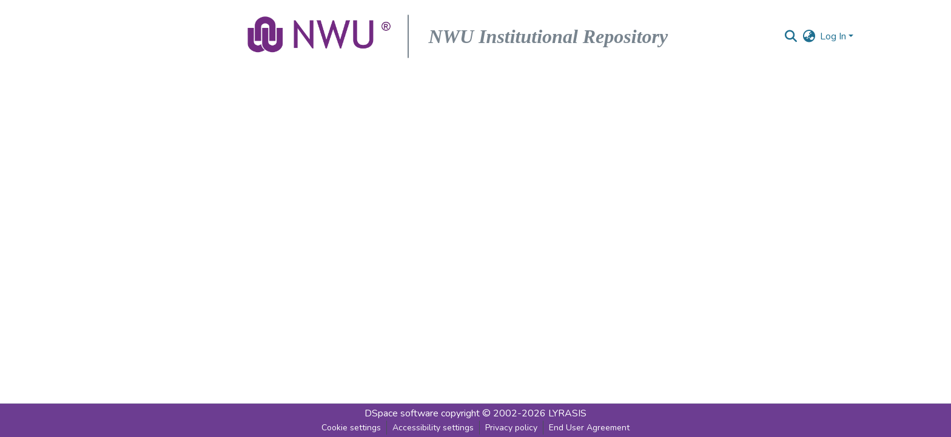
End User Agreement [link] (589, 427)
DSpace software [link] (402, 413)
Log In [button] (834, 36)
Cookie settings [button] (351, 427)
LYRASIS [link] (567, 413)
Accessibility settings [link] (433, 427)
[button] (320, 36)
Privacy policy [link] (511, 427)
